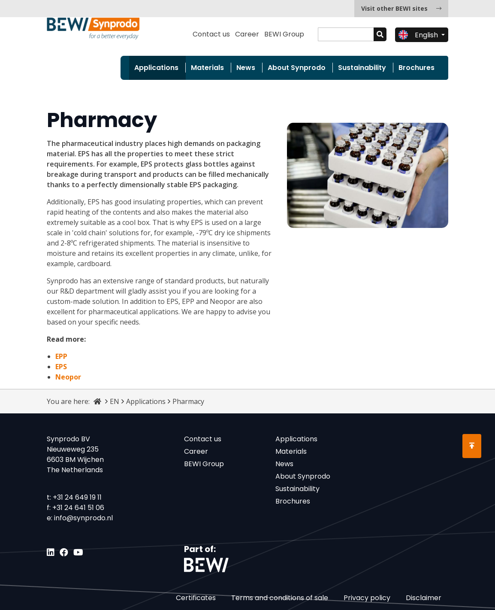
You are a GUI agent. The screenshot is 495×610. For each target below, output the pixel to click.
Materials (207, 68)
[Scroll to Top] (471, 446)
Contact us (211, 34)
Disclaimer (423, 598)
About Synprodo (297, 68)
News (245, 68)
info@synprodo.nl (83, 518)
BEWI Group (284, 34)
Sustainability (362, 68)
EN (114, 401)
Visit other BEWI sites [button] (401, 8)
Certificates (196, 598)
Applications (156, 68)
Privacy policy (367, 598)
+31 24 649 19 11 (77, 497)
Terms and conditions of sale (279, 598)
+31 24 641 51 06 (78, 508)
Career (247, 34)
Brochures (416, 68)
